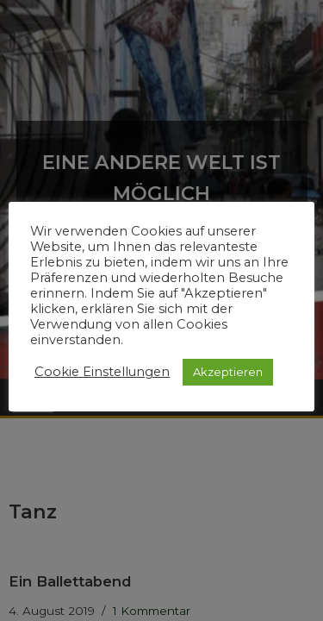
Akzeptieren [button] (228, 372)
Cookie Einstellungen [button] (102, 372)
